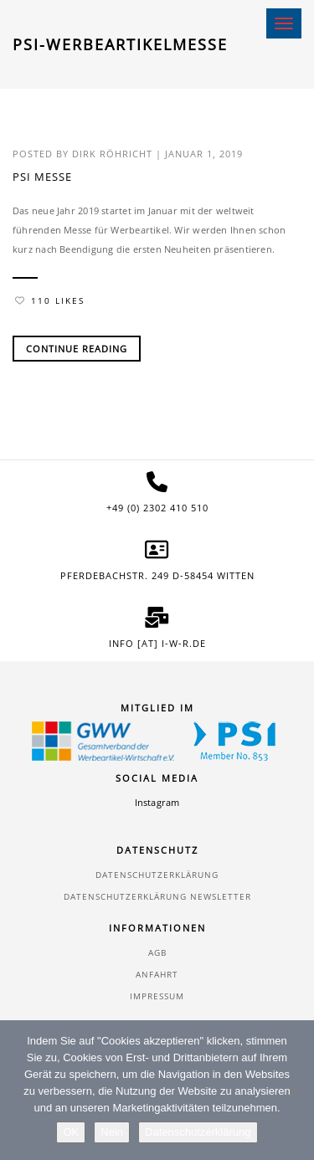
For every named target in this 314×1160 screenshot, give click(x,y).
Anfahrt (157, 974)
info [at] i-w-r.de (157, 643)
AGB (157, 952)
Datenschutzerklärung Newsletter (157, 896)
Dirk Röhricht (112, 153)
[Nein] (293, 1090)
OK (71, 1132)
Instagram (157, 802)
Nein (111, 1132)
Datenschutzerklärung (157, 874)
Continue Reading (76, 348)
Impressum (157, 996)
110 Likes (50, 300)
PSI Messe (42, 176)
